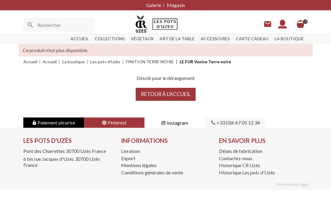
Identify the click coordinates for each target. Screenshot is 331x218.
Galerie (153, 5)
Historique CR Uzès (239, 165)
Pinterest (114, 122)
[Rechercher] (58, 25)
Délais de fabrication (240, 151)
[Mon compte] (282, 24)
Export (128, 158)
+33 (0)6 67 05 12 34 (235, 122)
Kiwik (304, 184)
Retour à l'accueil (165, 94)
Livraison (130, 151)
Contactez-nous (235, 158)
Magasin (176, 5)
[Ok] (30, 25)
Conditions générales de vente (152, 172)
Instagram (174, 123)
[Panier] (300, 24)
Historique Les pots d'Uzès (247, 172)
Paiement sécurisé (53, 122)
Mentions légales (139, 165)
